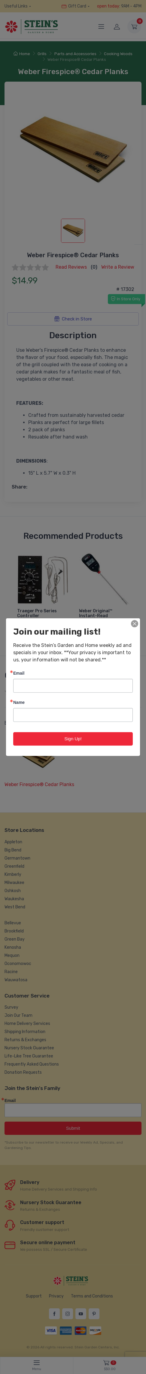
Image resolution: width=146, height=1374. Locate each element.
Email (18, 673)
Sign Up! (73, 738)
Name (19, 702)
